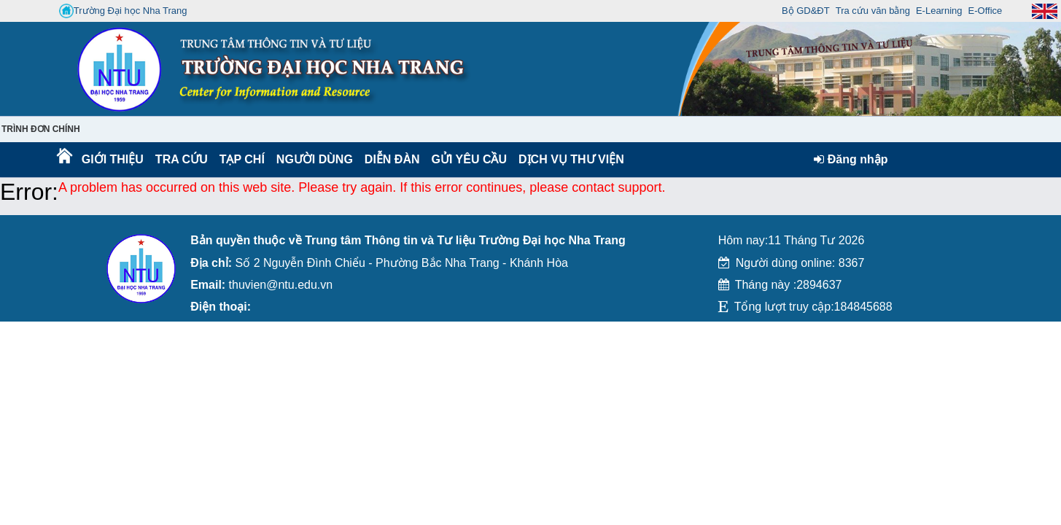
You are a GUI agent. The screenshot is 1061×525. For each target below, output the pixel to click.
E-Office (985, 10)
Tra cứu (181, 159)
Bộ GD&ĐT (806, 10)
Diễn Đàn (392, 159)
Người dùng (313, 159)
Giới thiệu (112, 159)
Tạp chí (242, 159)
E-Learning (939, 10)
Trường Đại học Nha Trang (123, 11)
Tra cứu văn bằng (873, 10)
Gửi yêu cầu (470, 159)
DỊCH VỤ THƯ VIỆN (568, 159)
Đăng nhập (850, 159)
